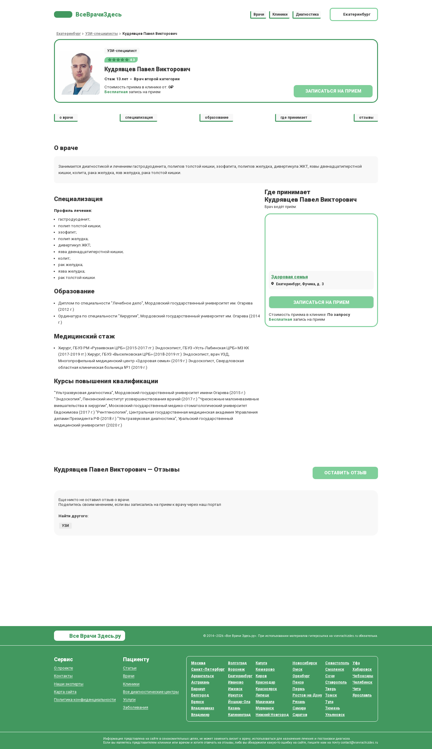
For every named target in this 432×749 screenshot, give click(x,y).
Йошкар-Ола (239, 702)
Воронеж (236, 669)
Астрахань (200, 682)
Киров (261, 676)
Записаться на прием (333, 91)
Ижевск (235, 689)
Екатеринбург (240, 676)
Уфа (356, 663)
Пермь (298, 689)
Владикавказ (202, 708)
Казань (234, 708)
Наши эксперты (68, 684)
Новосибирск (304, 663)
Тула (329, 702)
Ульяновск (335, 715)
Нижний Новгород (272, 715)
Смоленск (334, 669)
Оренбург (301, 676)
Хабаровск (362, 669)
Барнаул (198, 689)
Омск (297, 669)
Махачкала (265, 702)
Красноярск (266, 689)
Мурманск (265, 708)
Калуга (261, 663)
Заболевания (135, 707)
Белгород (200, 695)
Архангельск (202, 676)
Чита (356, 689)
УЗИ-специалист (122, 51)
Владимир (200, 715)
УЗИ (65, 526)
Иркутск (235, 695)
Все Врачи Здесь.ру (94, 636)
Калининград (239, 715)
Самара (299, 708)
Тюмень (332, 708)
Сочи (329, 676)
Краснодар (265, 682)
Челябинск (362, 682)
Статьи (129, 668)
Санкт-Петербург (208, 669)
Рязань (298, 702)
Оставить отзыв (345, 472)
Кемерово (265, 669)
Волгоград (237, 663)
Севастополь (337, 663)
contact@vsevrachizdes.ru (359, 742)
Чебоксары (362, 676)
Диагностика (307, 14)
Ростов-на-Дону (307, 695)
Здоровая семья (289, 277)
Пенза (298, 682)
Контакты (63, 676)
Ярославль (362, 695)
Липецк (262, 695)
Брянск (197, 702)
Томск (331, 695)
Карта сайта (65, 691)
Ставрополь (336, 682)
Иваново (236, 682)
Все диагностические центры (151, 691)
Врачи (259, 14)
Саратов (299, 715)
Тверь (330, 689)
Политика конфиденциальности (85, 699)
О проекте (63, 668)
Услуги (129, 699)
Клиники (279, 14)
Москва (198, 663)
